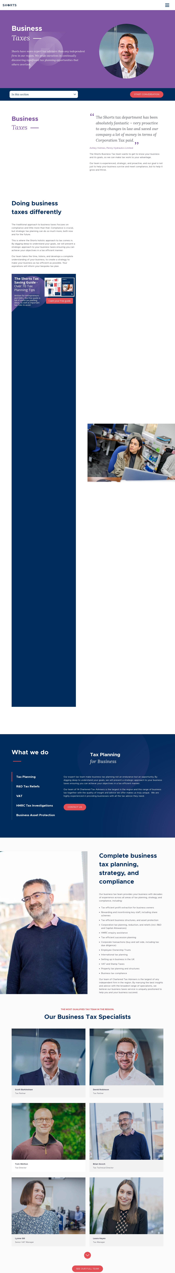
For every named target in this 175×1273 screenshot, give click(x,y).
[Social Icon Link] (15, 1217)
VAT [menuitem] (66, 1227)
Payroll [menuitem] (67, 1218)
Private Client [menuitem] (71, 1213)
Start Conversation (146, 94)
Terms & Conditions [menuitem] (125, 1194)
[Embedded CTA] (44, 291)
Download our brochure (87, 1151)
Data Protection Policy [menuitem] (126, 1208)
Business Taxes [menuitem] (72, 1204)
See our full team (87, 871)
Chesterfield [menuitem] (20, 1194)
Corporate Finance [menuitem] (74, 1208)
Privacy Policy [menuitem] (122, 1199)
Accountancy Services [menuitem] (76, 1194)
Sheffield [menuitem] (18, 1199)
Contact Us (75, 409)
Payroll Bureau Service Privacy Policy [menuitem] (134, 1204)
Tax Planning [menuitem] (71, 1222)
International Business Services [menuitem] (80, 1232)
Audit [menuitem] (67, 1199)
